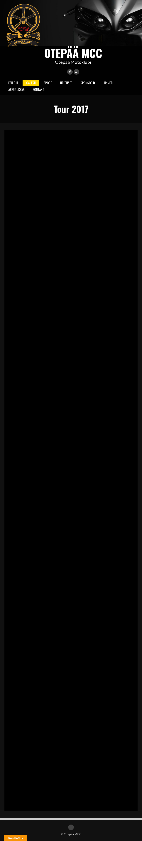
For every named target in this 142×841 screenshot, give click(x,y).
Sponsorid (87, 82)
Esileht (13, 82)
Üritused (66, 82)
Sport (48, 82)
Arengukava (16, 89)
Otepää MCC (73, 53)
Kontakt (38, 89)
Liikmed (108, 82)
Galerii (31, 82)
